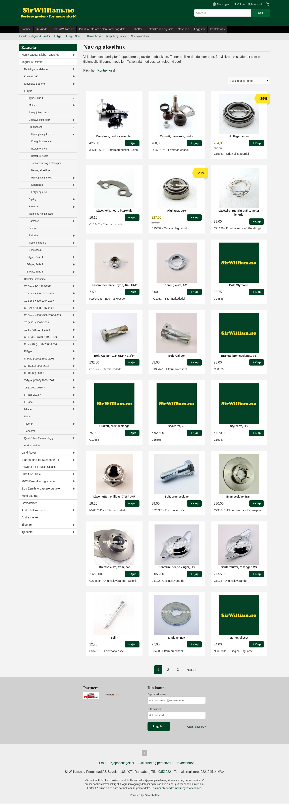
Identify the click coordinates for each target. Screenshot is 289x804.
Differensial (37, 184)
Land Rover (29, 452)
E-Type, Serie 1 (34, 98)
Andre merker (32, 445)
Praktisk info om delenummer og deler (102, 29)
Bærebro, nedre (39, 156)
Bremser (33, 206)
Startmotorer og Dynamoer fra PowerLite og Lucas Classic (40, 463)
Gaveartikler (29, 503)
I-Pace (28, 409)
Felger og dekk (39, 192)
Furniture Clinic (31, 474)
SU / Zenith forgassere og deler (41, 488)
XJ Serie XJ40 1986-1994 (39, 293)
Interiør (33, 228)
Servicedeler (35, 250)
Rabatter (136, 29)
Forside (26, 29)
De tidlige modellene (36, 69)
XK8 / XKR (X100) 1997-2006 (41, 336)
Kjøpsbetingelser (122, 763)
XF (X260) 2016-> (34, 373)
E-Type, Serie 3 (34, 271)
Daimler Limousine (35, 279)
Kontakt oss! (106, 70)
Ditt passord (155, 709)
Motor (32, 105)
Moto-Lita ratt (30, 495)
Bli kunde (42, 29)
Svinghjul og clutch (39, 112)
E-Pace (28, 402)
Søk (260, 12)
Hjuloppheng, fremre (42, 134)
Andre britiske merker (35, 510)
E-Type (28, 90)
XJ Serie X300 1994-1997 (39, 300)
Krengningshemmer (41, 141)
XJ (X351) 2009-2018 (36, 322)
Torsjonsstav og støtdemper (46, 163)
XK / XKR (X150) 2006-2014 (40, 344)
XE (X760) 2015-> (34, 387)
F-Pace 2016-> (32, 394)
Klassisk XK (31, 76)
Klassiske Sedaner (35, 83)
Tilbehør (29, 423)
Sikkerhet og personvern (155, 763)
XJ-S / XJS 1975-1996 (37, 329)
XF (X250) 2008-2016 (36, 365)
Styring (32, 199)
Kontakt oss (217, 29)
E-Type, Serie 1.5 (35, 257)
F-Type (28, 351)
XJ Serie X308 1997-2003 (39, 307)
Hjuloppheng (35, 127)
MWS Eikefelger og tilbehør (39, 481)
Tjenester (29, 430)
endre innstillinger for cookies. (184, 788)
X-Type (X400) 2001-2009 (39, 380)
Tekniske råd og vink (160, 29)
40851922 (164, 772)
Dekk (27, 416)
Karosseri (34, 221)
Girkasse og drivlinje (40, 119)
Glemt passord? (196, 726)
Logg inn (199, 29)
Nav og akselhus (40, 170)
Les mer (157, 788)
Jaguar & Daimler (32, 62)
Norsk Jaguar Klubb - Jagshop (40, 54)
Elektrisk (33, 235)
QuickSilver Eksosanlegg (38, 438)
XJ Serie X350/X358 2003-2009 (42, 315)
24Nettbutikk (151, 795)
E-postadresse (157, 694)
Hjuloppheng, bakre (41, 177)
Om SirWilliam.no (63, 29)
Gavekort (183, 29)
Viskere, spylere (37, 242)
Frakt (102, 763)
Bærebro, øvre (39, 148)
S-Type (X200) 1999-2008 (39, 358)
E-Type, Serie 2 (34, 264)
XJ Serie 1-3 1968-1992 (38, 286)
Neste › (191, 669)
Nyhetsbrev (185, 763)
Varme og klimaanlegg (41, 213)
